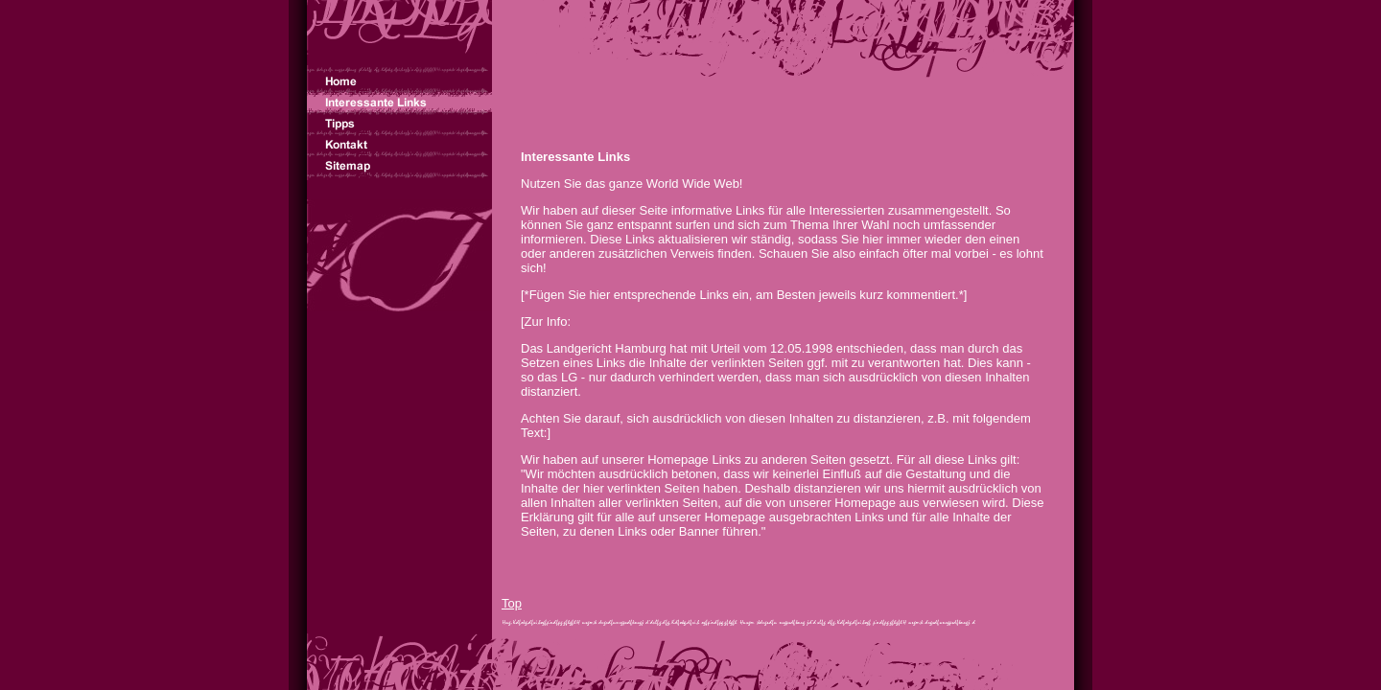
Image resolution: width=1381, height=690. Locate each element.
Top (512, 603)
